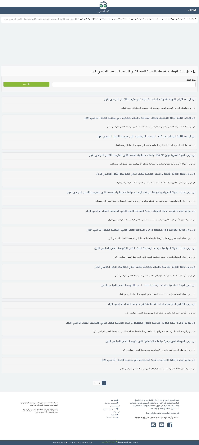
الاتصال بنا (114, 415)
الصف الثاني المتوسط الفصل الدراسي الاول (144, 18)
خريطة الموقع (87, 442)
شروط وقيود (74, 442)
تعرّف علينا (114, 400)
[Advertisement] (99, 45)
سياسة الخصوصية (112, 417)
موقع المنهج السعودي (109, 442)
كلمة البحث (191, 80)
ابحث (26, 84)
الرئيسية (192, 19)
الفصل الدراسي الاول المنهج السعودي (173, 18)
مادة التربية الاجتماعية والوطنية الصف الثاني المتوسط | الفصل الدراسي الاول (103, 18)
